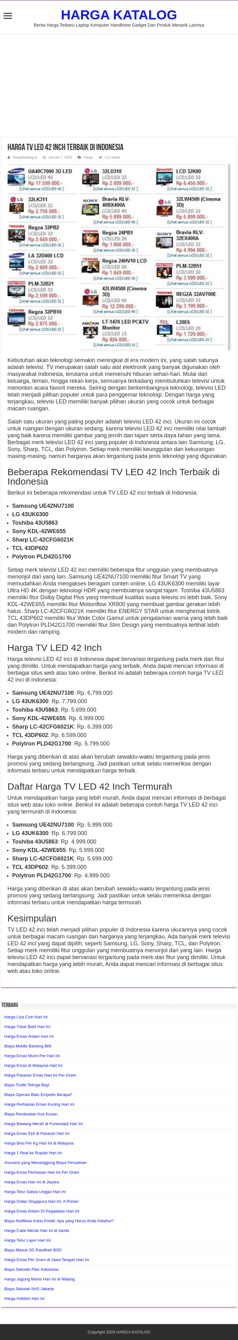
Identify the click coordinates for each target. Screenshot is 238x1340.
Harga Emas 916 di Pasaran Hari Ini (37, 1133)
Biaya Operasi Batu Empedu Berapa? (38, 1094)
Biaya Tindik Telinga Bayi (26, 1085)
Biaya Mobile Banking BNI (27, 1046)
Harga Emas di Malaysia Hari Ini (33, 1065)
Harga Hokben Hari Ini (24, 1298)
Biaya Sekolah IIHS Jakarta (29, 1288)
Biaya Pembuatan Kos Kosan (30, 1114)
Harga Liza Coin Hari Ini (26, 1017)
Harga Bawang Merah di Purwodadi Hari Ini (43, 1123)
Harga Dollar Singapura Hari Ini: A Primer (41, 1201)
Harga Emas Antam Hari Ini (29, 1036)
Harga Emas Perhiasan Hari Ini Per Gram (41, 1172)
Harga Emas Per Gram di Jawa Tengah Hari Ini (46, 1259)
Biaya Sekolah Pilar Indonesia (31, 1269)
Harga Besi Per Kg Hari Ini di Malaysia (39, 1143)
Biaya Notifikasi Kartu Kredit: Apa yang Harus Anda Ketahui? (59, 1220)
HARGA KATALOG (119, 14)
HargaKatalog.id (25, 157)
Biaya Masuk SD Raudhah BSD (33, 1250)
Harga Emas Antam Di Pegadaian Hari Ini (41, 1211)
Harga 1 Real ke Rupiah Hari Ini (33, 1152)
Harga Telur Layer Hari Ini (27, 1240)
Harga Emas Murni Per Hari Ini (32, 1055)
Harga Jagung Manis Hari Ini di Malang (39, 1279)
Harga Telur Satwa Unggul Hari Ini (35, 1191)
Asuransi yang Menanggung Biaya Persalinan (45, 1162)
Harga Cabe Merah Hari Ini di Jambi (36, 1230)
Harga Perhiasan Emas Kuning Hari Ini (39, 1104)
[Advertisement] (119, 85)
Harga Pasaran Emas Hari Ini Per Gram (40, 1075)
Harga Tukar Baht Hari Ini (27, 1026)
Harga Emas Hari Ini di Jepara (31, 1182)
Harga (88, 157)
